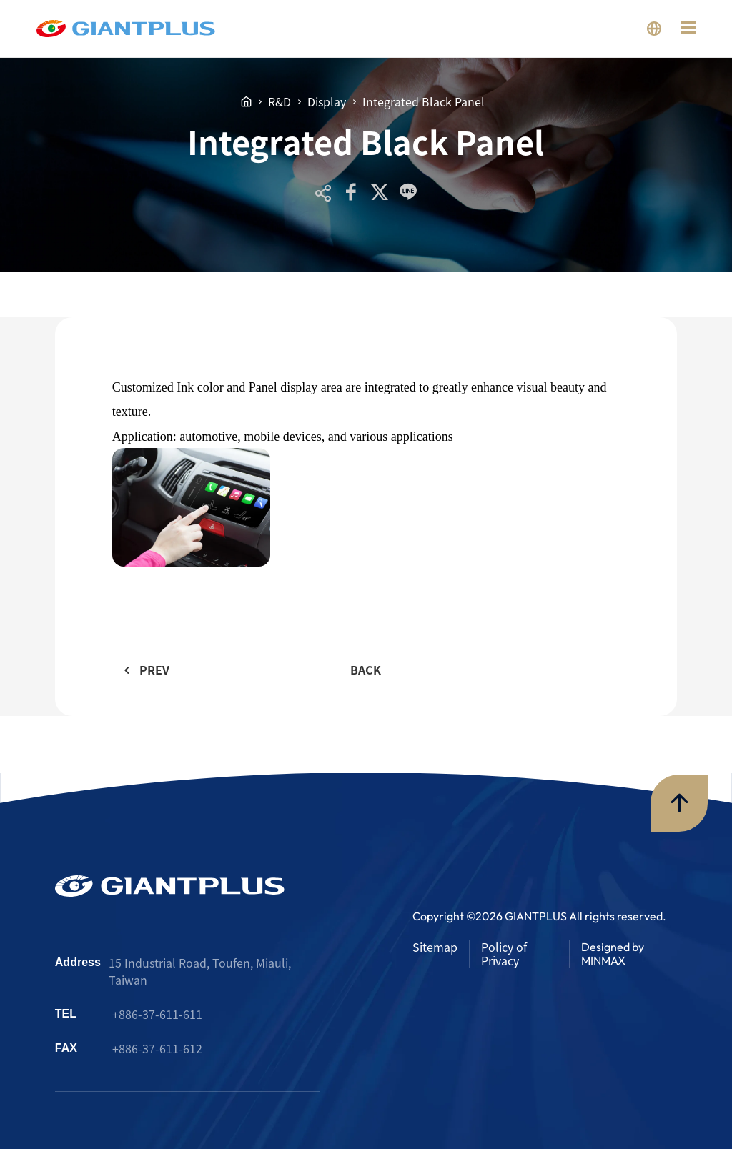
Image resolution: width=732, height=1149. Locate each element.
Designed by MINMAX (612, 954)
